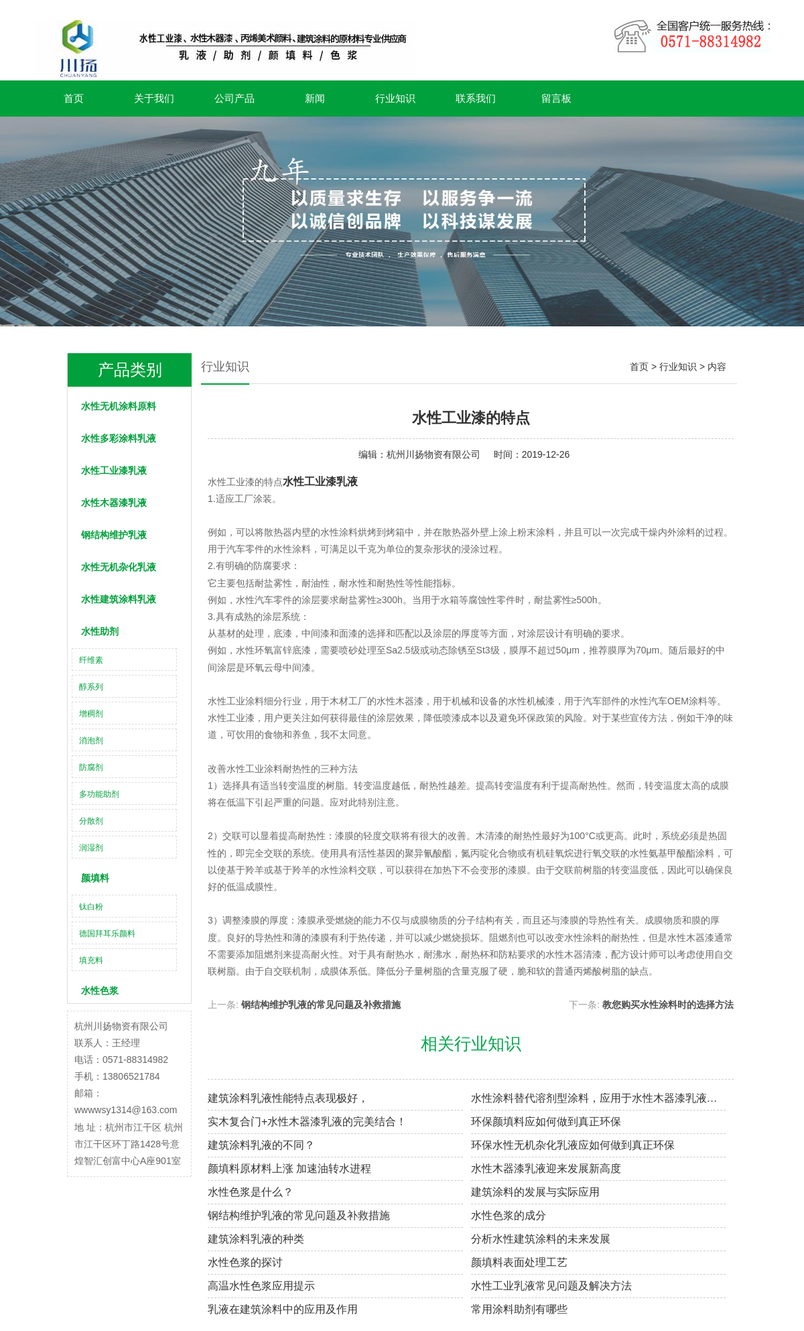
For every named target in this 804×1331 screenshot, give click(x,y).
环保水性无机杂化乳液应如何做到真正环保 (573, 1145)
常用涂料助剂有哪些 (519, 1309)
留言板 (556, 98)
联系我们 (476, 98)
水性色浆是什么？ (250, 1192)
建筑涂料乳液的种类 (256, 1239)
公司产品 (234, 98)
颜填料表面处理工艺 (519, 1262)
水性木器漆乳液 (114, 502)
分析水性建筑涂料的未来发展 (540, 1239)
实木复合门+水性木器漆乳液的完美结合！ (307, 1121)
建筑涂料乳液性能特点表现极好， (288, 1098)
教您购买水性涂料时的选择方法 (668, 1004)
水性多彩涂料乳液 (118, 438)
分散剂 (91, 821)
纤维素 (91, 660)
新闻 (315, 98)
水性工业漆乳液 (114, 470)
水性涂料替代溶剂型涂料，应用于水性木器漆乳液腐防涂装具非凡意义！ (598, 1098)
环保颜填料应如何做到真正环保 (546, 1121)
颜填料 (95, 878)
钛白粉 (91, 906)
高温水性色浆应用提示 (261, 1285)
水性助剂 (100, 631)
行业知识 (395, 98)
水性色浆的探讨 (245, 1262)
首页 (74, 98)
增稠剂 (91, 713)
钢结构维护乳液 (114, 534)
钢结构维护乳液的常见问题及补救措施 (321, 1004)
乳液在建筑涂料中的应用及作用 (283, 1309)
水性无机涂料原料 (118, 406)
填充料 (91, 960)
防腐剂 (91, 767)
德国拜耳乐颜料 (107, 933)
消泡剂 (91, 740)
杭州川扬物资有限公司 (433, 454)
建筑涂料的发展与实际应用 (535, 1192)
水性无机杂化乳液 (118, 567)
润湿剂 (91, 847)
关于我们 (154, 98)
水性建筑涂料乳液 (118, 599)
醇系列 (91, 687)
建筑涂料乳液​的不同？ (261, 1145)
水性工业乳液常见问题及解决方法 (551, 1285)
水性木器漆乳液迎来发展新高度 (546, 1168)
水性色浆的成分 (508, 1215)
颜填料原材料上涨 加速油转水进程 (289, 1168)
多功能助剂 (99, 794)
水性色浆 (100, 990)
